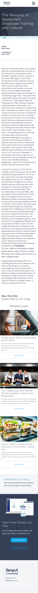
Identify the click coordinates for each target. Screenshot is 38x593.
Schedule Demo (19, 540)
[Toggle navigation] (33, 3)
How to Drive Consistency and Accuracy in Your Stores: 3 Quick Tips (17, 447)
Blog (4, 37)
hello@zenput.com (11, 580)
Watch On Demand (19, 548)
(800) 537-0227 (10, 578)
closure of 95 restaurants (12, 152)
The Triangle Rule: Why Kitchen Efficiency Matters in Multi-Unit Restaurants (17, 393)
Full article (24, 356)
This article (30, 175)
